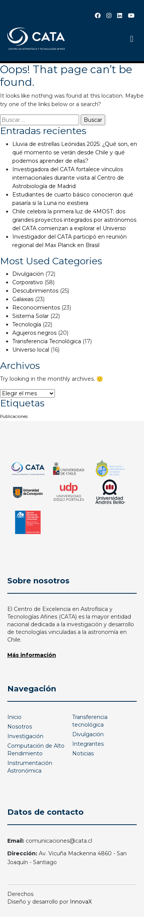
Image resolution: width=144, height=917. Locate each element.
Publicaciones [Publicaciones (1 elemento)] (14, 416)
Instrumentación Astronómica (29, 767)
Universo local (30, 349)
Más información (31, 655)
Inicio (14, 717)
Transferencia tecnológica (90, 721)
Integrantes (88, 743)
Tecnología (26, 324)
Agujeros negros (34, 332)
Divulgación (28, 273)
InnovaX (81, 901)
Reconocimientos (36, 307)
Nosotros (19, 726)
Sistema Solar (30, 316)
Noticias (83, 753)
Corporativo (27, 282)
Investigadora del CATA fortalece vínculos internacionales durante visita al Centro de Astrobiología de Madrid (68, 178)
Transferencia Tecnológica (46, 341)
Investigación (25, 736)
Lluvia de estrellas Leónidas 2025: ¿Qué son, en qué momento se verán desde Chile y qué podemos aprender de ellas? (74, 152)
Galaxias (22, 299)
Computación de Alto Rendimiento (36, 749)
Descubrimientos (35, 290)
